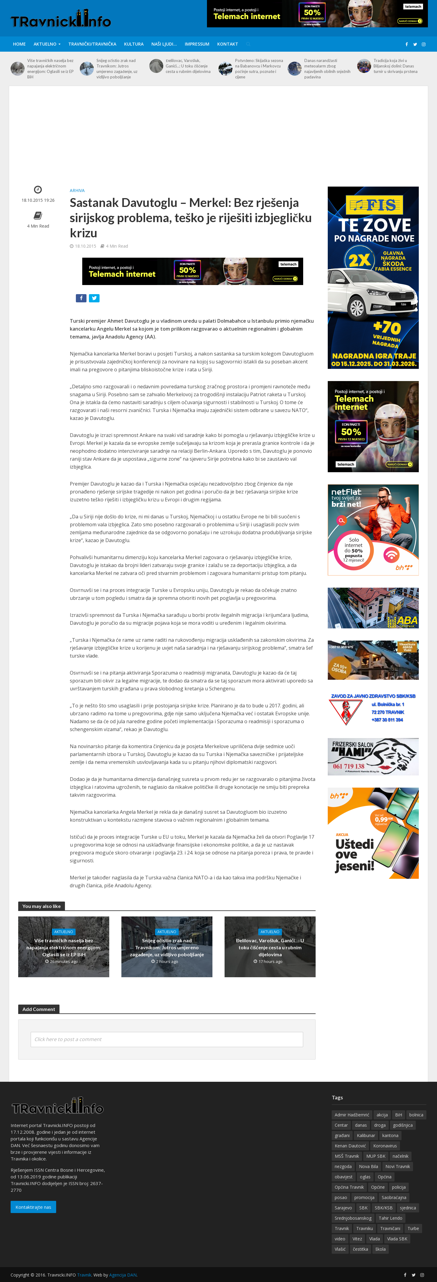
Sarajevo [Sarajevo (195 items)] (343, 1216)
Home (19, 44)
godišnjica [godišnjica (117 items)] (403, 1134)
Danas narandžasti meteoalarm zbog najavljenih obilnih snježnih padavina (327, 68)
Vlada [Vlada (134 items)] (374, 1247)
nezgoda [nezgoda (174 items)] (343, 1175)
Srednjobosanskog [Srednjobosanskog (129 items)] (353, 1227)
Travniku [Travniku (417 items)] (364, 1237)
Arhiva (77, 190)
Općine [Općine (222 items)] (378, 1196)
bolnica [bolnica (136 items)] (416, 1123)
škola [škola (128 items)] (380, 1258)
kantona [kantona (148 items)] (390, 1144)
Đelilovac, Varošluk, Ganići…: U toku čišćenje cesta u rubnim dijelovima (188, 66)
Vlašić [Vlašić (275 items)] (340, 1258)
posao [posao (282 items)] (341, 1206)
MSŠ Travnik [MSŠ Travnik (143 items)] (347, 1165)
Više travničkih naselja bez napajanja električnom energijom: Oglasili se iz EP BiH (50, 68)
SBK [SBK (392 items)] (363, 1216)
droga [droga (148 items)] (380, 1134)
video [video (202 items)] (340, 1247)
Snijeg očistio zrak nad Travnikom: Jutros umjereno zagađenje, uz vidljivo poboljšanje (117, 68)
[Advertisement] (218, 140)
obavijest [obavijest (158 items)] (344, 1185)
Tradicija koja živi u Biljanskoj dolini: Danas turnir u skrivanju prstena (396, 66)
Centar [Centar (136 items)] (341, 1134)
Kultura (134, 44)
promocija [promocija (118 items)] (364, 1206)
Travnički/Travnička (92, 44)
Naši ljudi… (164, 44)
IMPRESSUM (197, 44)
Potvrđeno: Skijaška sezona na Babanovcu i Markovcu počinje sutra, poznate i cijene (259, 68)
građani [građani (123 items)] (342, 1144)
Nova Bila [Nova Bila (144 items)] (368, 1175)
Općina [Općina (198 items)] (384, 1185)
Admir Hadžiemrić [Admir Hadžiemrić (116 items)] (352, 1123)
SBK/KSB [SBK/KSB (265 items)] (384, 1216)
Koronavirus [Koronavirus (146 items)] (385, 1154)
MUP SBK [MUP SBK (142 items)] (375, 1165)
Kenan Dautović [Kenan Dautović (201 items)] (350, 1154)
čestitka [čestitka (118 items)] (360, 1258)
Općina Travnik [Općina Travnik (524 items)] (349, 1196)
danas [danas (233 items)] (361, 1134)
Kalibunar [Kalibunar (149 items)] (366, 1144)
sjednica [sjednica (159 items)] (408, 1216)
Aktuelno (45, 44)
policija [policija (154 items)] (399, 1196)
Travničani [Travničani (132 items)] (390, 1237)
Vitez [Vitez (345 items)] (357, 1247)
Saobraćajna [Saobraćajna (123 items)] (394, 1206)
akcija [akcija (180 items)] (382, 1123)
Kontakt (227, 44)
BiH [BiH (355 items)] (398, 1123)
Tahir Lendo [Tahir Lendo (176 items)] (390, 1227)
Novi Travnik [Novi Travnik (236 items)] (397, 1175)
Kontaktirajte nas (33, 1216)
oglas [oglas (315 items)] (365, 1185)
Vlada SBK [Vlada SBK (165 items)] (397, 1247)
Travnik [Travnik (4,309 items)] (342, 1237)
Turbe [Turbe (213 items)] (413, 1237)
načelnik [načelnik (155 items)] (400, 1165)
